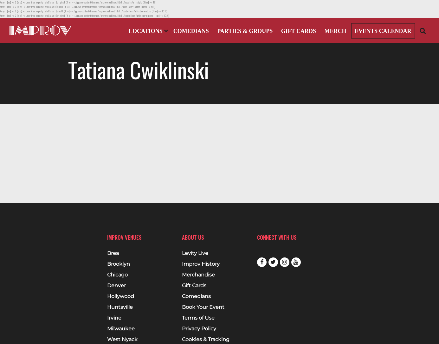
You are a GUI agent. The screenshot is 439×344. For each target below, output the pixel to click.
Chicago (117, 274)
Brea (113, 253)
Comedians (191, 31)
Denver (116, 285)
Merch (335, 31)
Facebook (262, 262)
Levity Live (195, 253)
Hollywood (120, 296)
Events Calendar (383, 31)
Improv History (201, 264)
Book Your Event (203, 307)
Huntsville (120, 307)
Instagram (284, 262)
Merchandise (198, 274)
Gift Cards (298, 31)
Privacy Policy (199, 328)
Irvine (114, 318)
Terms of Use (198, 318)
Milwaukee (121, 328)
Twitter (273, 262)
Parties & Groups (245, 31)
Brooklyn (118, 264)
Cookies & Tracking (205, 339)
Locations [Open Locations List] (148, 31)
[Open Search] (422, 30)
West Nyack (122, 339)
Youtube (296, 262)
